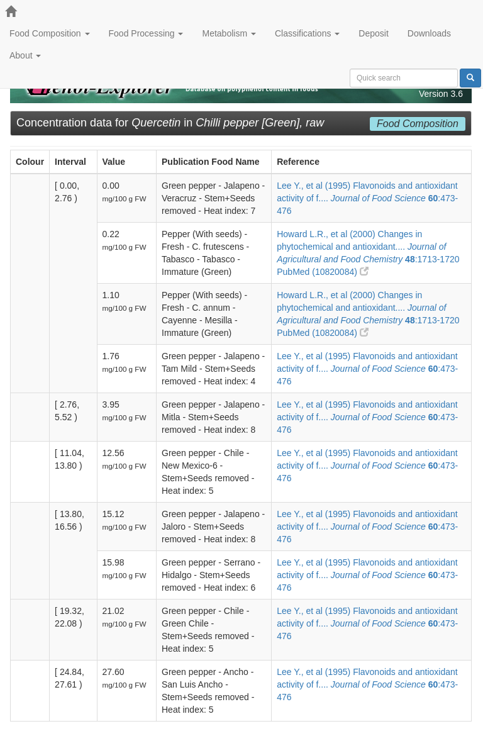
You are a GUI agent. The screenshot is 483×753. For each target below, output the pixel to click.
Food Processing (146, 33)
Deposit (373, 33)
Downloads (429, 33)
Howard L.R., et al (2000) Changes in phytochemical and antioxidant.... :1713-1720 (368, 246)
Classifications (307, 33)
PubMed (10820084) (323, 272)
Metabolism (228, 33)
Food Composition (49, 33)
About (25, 55)
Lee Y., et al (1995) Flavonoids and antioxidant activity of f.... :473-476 (367, 198)
